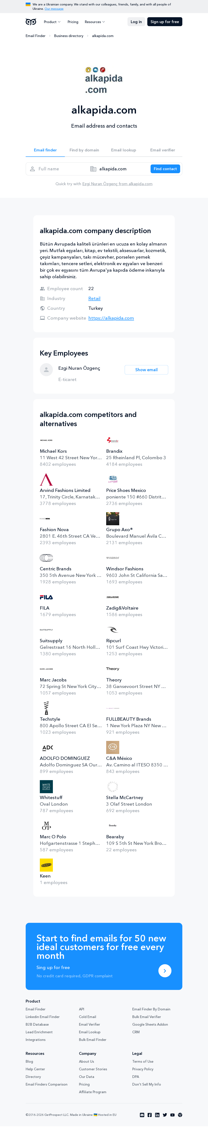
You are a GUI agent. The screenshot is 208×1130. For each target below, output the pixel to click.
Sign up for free (165, 21)
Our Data (86, 1080)
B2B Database (37, 1028)
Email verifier (163, 150)
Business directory (68, 36)
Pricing (71, 22)
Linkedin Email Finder (43, 1020)
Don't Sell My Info (146, 1088)
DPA (135, 1080)
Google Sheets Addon (150, 1028)
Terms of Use (142, 1065)
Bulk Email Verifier (146, 1020)
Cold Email (87, 1020)
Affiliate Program (92, 1095)
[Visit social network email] (142, 1118)
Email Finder (35, 36)
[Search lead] (163, 171)
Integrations (35, 1043)
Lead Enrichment (39, 1035)
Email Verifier (89, 1028)
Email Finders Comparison (46, 1088)
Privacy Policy (142, 1073)
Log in (136, 21)
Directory (33, 1080)
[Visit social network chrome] (180, 1118)
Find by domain (84, 150)
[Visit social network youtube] (172, 1118)
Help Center (35, 1073)
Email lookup (123, 150)
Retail (94, 302)
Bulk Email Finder (92, 1043)
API (81, 1013)
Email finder (45, 150)
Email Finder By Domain (151, 1013)
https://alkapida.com (111, 321)
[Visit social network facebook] (150, 1118)
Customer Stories (93, 1073)
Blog (29, 1065)
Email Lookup (90, 1035)
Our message (54, 9)
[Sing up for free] (164, 974)
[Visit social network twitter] (165, 1118)
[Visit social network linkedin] (157, 1118)
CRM (136, 1035)
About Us (86, 1065)
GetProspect (31, 21)
